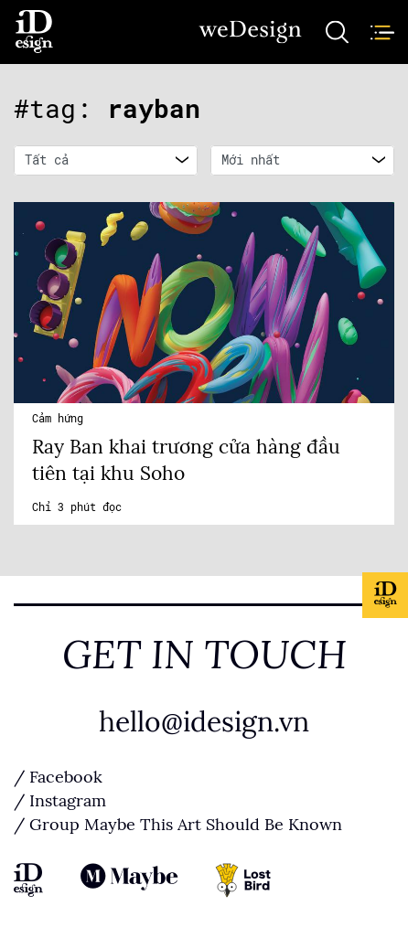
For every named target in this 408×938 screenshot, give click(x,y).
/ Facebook (58, 777)
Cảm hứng (57, 418)
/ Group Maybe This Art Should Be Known (178, 825)
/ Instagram (60, 801)
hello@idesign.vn (204, 722)
